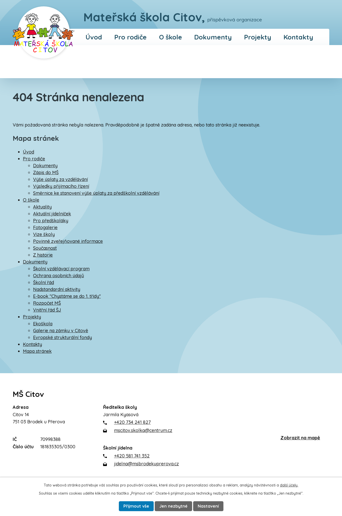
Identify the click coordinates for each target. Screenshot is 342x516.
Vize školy (44, 234)
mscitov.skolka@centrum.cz (143, 430)
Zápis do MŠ (46, 172)
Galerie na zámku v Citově (60, 330)
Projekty (257, 37)
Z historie (43, 255)
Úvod (94, 37)
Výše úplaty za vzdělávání (60, 179)
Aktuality (42, 207)
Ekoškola (42, 324)
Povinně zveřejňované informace (68, 241)
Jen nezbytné (174, 506)
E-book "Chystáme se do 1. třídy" (67, 296)
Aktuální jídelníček (52, 214)
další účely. (289, 484)
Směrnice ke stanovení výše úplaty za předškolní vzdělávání (96, 193)
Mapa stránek (37, 351)
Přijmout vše (135, 506)
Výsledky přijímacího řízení (61, 186)
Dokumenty (213, 37)
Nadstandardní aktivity (56, 289)
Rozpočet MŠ (47, 303)
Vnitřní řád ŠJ (47, 310)
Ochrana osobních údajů (58, 275)
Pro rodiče (130, 37)
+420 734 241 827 (132, 422)
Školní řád (43, 282)
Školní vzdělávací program (61, 269)
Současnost (45, 248)
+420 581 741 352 (132, 456)
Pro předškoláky (50, 221)
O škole (170, 37)
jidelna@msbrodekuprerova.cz (146, 464)
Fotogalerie (45, 227)
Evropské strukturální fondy (62, 337)
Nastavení (210, 506)
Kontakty (298, 37)
